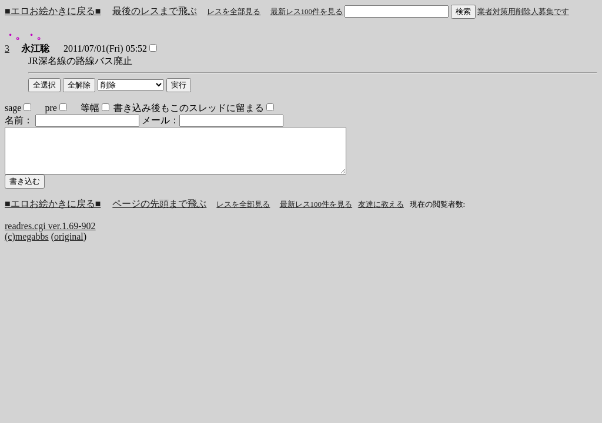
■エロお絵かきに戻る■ (53, 11)
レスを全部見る (233, 11)
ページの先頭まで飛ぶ (159, 212)
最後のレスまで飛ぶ (154, 11)
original (68, 245)
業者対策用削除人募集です (523, 11)
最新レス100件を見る (306, 11)
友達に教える (381, 213)
